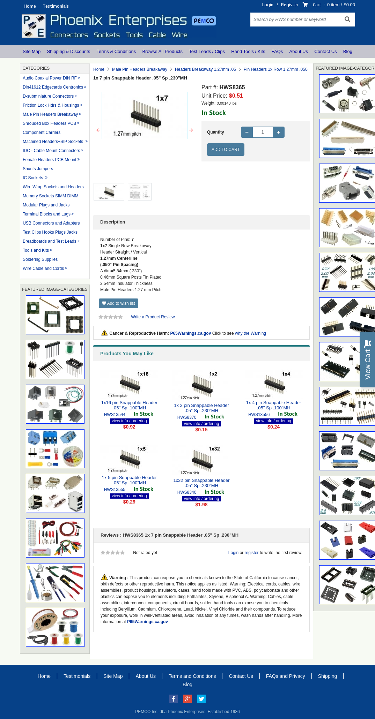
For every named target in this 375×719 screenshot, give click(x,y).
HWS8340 (187, 492)
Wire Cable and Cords (43, 268)
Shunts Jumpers (38, 168)
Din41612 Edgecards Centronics (53, 87)
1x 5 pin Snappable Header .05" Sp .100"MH (129, 480)
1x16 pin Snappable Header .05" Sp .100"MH (129, 405)
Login (267, 5)
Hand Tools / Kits (248, 51)
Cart (317, 5)
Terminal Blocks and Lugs (47, 214)
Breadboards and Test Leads (49, 241)
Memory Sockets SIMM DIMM (50, 196)
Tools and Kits (36, 250)
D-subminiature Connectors (48, 96)
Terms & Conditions (116, 51)
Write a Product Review (153, 317)
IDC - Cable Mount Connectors (51, 150)
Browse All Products (162, 51)
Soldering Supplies (40, 259)
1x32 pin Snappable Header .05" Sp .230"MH (201, 483)
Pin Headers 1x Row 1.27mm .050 (276, 69)
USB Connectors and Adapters (51, 223)
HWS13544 (114, 414)
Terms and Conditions (192, 676)
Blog (347, 51)
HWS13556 (259, 414)
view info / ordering (129, 420)
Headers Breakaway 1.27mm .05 (205, 69)
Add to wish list (118, 303)
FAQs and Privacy (285, 676)
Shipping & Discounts (68, 51)
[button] (98, 130)
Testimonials (56, 6)
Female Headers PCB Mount (49, 159)
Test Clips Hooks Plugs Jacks (50, 232)
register (252, 552)
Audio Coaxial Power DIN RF (50, 78)
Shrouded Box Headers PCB (49, 123)
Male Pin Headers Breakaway (50, 114)
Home (29, 6)
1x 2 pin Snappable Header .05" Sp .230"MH (201, 408)
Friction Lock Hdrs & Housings (51, 105)
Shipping (327, 676)
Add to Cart (226, 149)
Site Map (32, 51)
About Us (298, 51)
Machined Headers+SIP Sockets (53, 141)
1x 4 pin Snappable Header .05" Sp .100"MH (273, 405)
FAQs (277, 51)
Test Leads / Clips (207, 51)
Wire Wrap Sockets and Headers (53, 186)
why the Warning (250, 333)
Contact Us (325, 51)
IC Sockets (33, 177)
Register (289, 5)
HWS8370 (187, 417)
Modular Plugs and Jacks (46, 205)
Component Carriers (41, 132)
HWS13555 (114, 489)
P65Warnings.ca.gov (190, 333)
